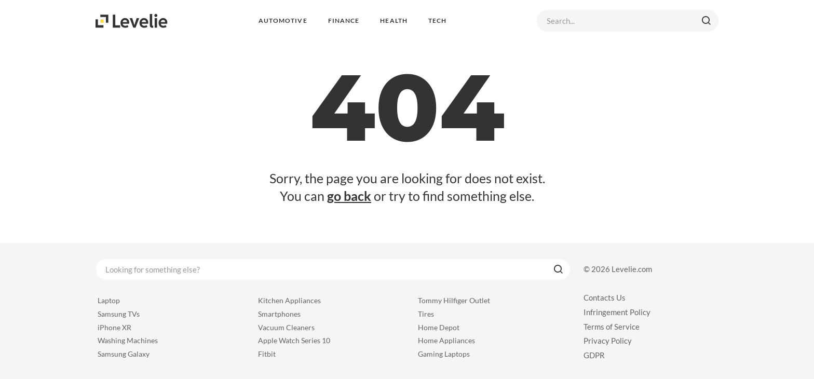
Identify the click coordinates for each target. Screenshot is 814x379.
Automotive (283, 20)
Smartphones (279, 313)
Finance (344, 20)
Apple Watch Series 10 (294, 340)
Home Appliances (446, 340)
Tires (426, 313)
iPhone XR (114, 327)
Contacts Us (605, 297)
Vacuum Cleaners (286, 327)
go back (349, 196)
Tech (437, 20)
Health (394, 20)
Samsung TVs (119, 313)
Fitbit (267, 353)
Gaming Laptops (444, 353)
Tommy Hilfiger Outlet (454, 300)
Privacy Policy (608, 340)
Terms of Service (612, 326)
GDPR (594, 355)
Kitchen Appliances (289, 300)
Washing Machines (128, 340)
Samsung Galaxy (124, 353)
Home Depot (438, 327)
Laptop (109, 300)
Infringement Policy (617, 312)
